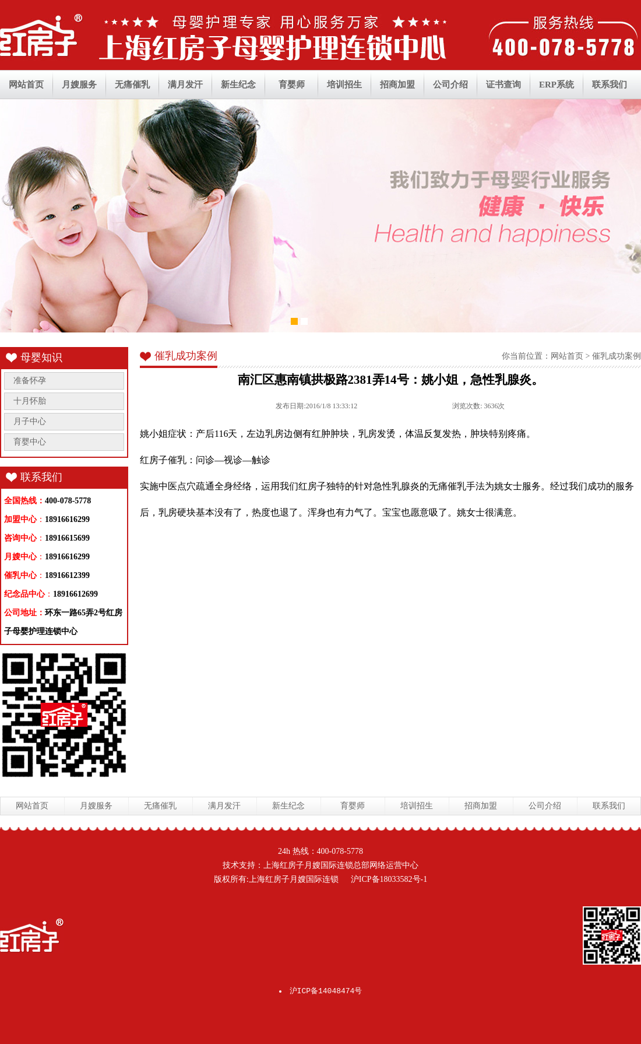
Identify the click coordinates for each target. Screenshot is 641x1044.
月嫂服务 (79, 84)
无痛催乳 (132, 84)
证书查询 (503, 84)
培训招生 (344, 84)
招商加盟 (397, 84)
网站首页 (26, 84)
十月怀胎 (29, 401)
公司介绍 (450, 84)
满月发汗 (185, 84)
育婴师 (292, 84)
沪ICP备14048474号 (326, 991)
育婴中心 (29, 441)
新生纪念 (238, 84)
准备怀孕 (29, 380)
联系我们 (609, 84)
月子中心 (29, 421)
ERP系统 (556, 84)
